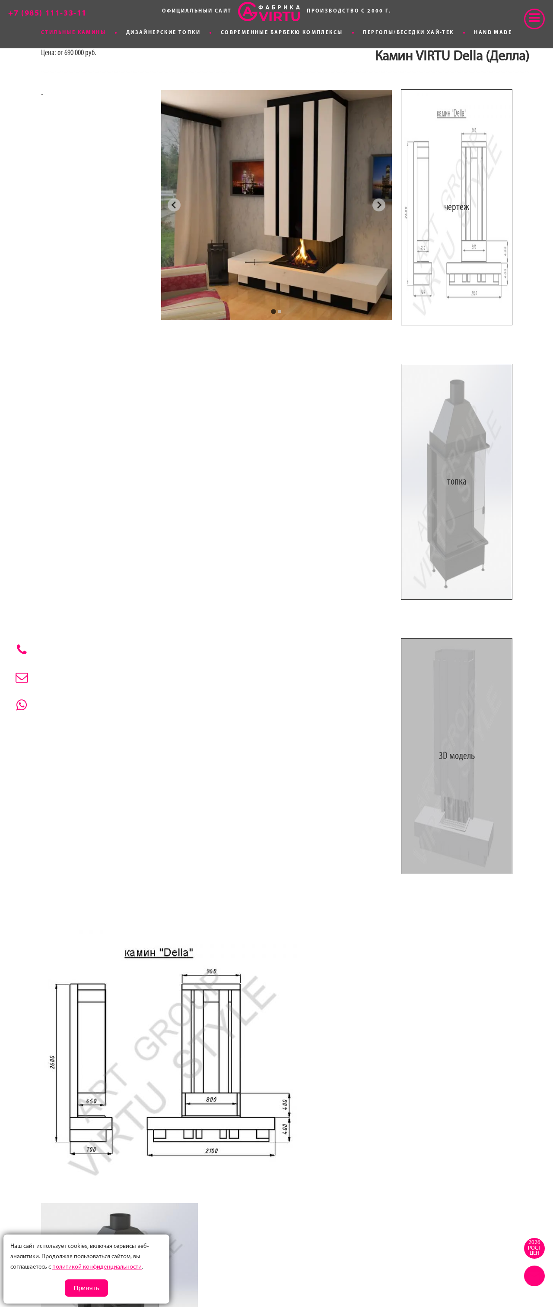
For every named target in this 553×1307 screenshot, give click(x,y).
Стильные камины (73, 32)
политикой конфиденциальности (97, 1267)
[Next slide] (378, 204)
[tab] (273, 311)
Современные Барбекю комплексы (282, 32)
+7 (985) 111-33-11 (47, 13)
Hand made (493, 32)
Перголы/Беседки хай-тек (408, 32)
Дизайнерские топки (163, 32)
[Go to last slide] (174, 204)
